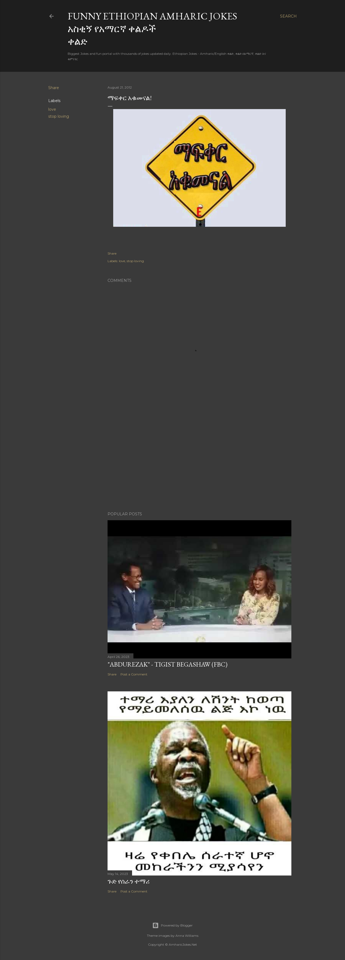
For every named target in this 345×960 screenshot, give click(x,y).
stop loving (58, 116)
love (52, 109)
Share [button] (53, 87)
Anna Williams (186, 936)
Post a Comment (133, 674)
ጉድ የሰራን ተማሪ (129, 881)
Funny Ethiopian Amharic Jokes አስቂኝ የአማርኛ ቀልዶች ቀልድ (152, 29)
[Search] (288, 16)
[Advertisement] (199, 460)
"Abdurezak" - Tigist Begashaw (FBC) (167, 664)
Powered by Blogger (172, 925)
